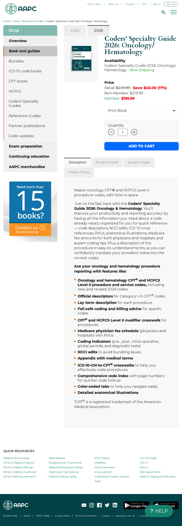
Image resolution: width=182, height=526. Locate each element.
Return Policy (79, 172)
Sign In (157, 4)
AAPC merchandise (27, 167)
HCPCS (15, 91)
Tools (97, 481)
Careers (106, 515)
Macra (144, 467)
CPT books (18, 81)
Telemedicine (57, 458)
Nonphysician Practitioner (65, 462)
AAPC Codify (43, 515)
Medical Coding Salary (63, 476)
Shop (16, 21)
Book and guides (24, 51)
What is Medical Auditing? (20, 472)
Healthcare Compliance (64, 472)
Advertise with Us (125, 515)
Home (6, 21)
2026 (98, 30)
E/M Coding (101, 458)
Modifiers (100, 462)
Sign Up (170, 4)
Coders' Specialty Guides (23, 103)
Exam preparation (25, 146)
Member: (112, 98)
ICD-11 (144, 462)
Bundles (16, 61)
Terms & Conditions (85, 515)
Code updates (21, 136)
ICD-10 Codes (148, 458)
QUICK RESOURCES (18, 451)
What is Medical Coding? (19, 462)
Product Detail (107, 162)
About (27, 515)
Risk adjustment (150, 472)
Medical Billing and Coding (66, 467)
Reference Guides (25, 116)
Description (77, 162)
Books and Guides (33, 21)
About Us (113, 4)
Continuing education (29, 156)
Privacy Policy (62, 515)
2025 (75, 30)
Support (130, 4)
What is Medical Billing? (18, 467)
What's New (94, 4)
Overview (18, 41)
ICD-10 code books (25, 71)
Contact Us (146, 515)
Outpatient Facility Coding (111, 476)
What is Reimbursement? (19, 476)
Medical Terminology (16, 458)
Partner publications (27, 126)
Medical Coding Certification (158, 476)
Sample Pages (139, 162)
